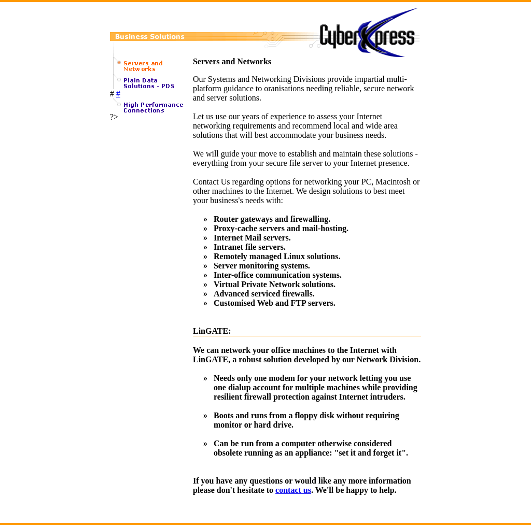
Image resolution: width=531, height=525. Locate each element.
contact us (293, 490)
